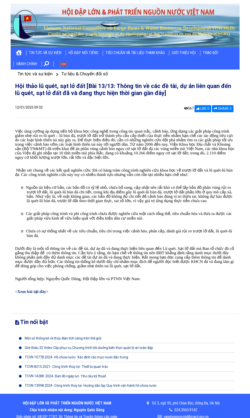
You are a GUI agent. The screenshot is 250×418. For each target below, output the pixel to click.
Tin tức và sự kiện (45, 52)
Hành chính (26, 64)
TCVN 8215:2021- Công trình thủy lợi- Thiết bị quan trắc (63, 367)
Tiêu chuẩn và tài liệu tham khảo (135, 52)
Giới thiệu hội (184, 52)
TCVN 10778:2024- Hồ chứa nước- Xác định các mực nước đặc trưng (73, 357)
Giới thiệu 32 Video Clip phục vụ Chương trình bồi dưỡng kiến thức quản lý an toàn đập (86, 348)
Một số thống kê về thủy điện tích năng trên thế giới (60, 338)
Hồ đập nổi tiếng (83, 52)
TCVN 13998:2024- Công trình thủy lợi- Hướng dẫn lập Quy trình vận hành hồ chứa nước (87, 385)
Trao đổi (210, 52)
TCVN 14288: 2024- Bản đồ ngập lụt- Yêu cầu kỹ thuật (62, 376)
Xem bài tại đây (31, 291)
